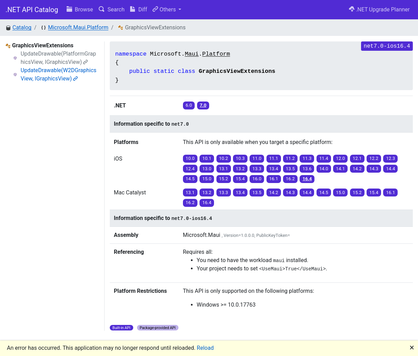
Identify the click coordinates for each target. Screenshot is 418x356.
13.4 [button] (273, 168)
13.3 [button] (256, 168)
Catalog (21, 27)
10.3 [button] (240, 158)
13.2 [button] (240, 168)
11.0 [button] (256, 158)
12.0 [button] (340, 158)
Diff (138, 9)
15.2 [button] (223, 178)
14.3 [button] (373, 168)
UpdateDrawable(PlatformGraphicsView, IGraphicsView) (58, 57)
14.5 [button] (190, 178)
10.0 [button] (190, 158)
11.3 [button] (306, 158)
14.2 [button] (357, 168)
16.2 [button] (290, 178)
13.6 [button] (306, 168)
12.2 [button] (373, 158)
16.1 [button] (273, 178)
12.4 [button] (190, 168)
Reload (205, 348)
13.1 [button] (223, 168)
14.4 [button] (390, 168)
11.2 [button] (290, 158)
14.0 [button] (323, 168)
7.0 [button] (203, 105)
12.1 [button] (357, 158)
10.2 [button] (223, 158)
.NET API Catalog (32, 10)
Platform (216, 54)
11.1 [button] (273, 158)
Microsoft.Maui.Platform (78, 27)
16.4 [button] (307, 178)
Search (112, 9)
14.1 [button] (340, 168)
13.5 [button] (290, 168)
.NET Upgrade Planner (379, 9)
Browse (80, 9)
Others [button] (165, 9)
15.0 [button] (206, 178)
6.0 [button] (189, 105)
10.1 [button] (206, 158)
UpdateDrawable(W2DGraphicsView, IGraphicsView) (59, 74)
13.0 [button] (206, 168)
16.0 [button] (256, 178)
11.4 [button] (323, 158)
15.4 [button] (240, 178)
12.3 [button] (390, 158)
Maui (191, 54)
